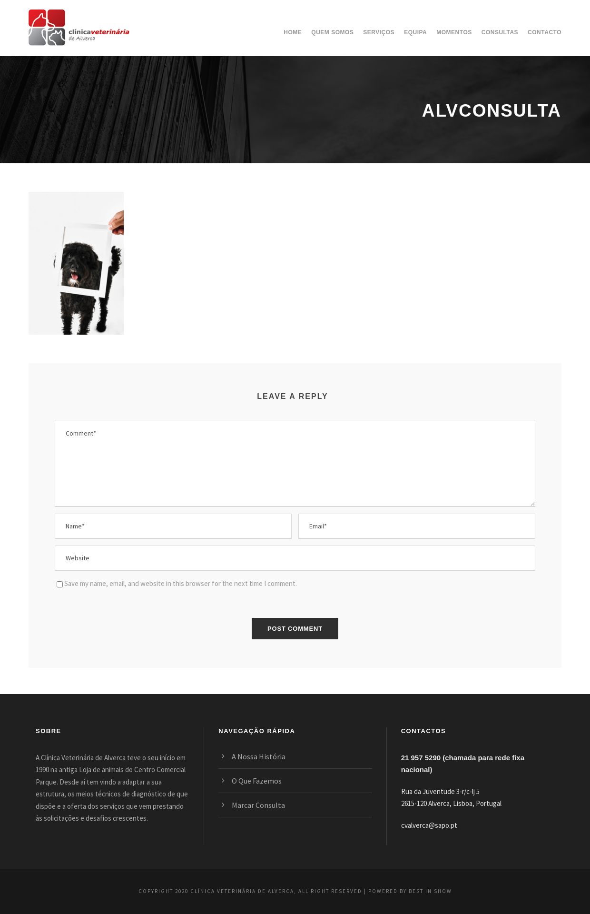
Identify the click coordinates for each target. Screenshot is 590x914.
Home (293, 32)
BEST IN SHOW (430, 891)
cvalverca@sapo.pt (429, 825)
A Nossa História (258, 756)
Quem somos (332, 32)
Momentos (454, 32)
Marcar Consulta (258, 805)
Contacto (544, 32)
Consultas (500, 32)
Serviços (378, 32)
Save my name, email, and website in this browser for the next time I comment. (180, 583)
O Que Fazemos (257, 780)
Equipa (415, 32)
